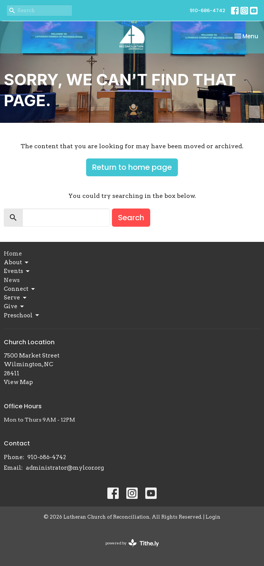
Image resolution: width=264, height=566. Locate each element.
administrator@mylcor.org (65, 467)
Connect (20, 289)
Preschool (22, 315)
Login (213, 517)
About (17, 263)
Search (131, 217)
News (12, 280)
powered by (132, 543)
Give (14, 306)
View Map (18, 382)
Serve (16, 298)
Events (17, 271)
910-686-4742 (207, 10)
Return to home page (132, 167)
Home (13, 253)
